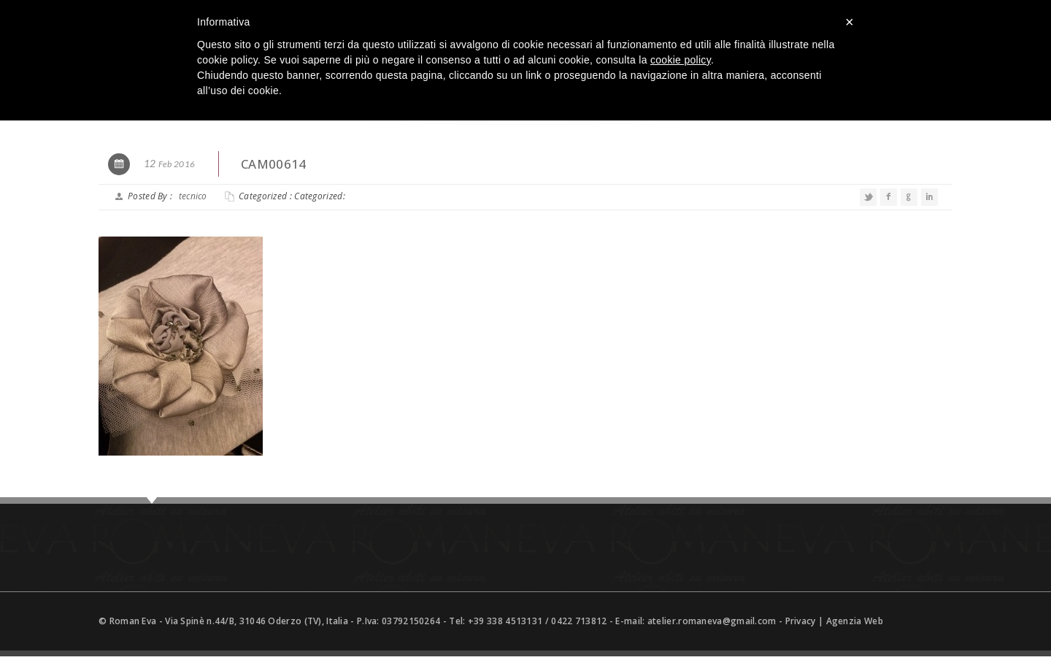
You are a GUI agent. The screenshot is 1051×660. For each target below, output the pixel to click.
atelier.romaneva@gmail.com (712, 621)
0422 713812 (579, 621)
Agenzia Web (854, 621)
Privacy (800, 621)
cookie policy (680, 60)
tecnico (193, 196)
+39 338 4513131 (505, 621)
